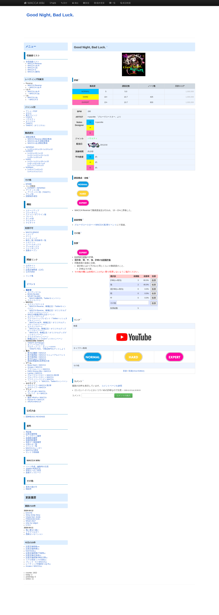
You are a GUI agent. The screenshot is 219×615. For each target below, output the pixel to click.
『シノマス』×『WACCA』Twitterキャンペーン (47, 381)
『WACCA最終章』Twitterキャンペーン (44, 298)
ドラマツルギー (32, 532)
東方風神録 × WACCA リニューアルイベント (46, 355)
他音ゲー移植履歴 (33, 442)
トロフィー (30, 242)
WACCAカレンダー (34, 448)
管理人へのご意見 (33, 471)
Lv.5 (42, 165)
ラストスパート (34, 300)
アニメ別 (29, 194)
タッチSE (30, 219)
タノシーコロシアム (36, 345)
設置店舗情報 (31, 434)
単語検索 (125, 3)
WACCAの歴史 (32, 450)
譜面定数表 (30, 137)
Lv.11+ (41, 155)
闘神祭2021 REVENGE (35, 417)
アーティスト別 (32, 190)
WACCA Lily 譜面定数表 (38, 143)
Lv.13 (45, 149)
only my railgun (32, 523)
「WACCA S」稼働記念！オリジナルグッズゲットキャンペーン (47, 334)
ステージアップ (32, 211)
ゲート (28, 236)
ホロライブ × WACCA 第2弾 (39, 385)
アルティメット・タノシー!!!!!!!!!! (41, 347)
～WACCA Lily (33, 94)
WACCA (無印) (34, 72)
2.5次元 (29, 117)
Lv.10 (36, 157)
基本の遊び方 (31, 487)
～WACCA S (33, 100)
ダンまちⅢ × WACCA (36, 391)
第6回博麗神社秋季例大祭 (38, 361)
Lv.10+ (30, 157)
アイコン (29, 214)
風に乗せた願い (32, 530)
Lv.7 (34, 165)
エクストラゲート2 (36, 316)
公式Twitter (30, 272)
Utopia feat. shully (33, 517)
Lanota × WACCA (35, 373)
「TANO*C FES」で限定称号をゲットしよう (46, 349)
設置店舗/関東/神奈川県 (36, 558)
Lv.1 (40, 171)
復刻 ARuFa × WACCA (37, 398)
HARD (28, 159)
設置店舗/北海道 (33, 555)
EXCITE (29, 513)
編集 (52, 3)
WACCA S (32, 70)
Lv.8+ (38, 163)
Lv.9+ (30, 163)
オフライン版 (40, 214)
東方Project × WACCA (37, 359)
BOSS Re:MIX (33, 294)
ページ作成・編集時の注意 (37, 467)
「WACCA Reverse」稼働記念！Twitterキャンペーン (47, 307)
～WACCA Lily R (34, 87)
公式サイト (30, 266)
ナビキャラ (30, 223)
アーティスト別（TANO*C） (40, 192)
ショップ (29, 234)
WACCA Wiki (34, 3)
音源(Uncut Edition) (136, 371)
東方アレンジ (31, 115)
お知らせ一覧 (31, 444)
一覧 (112, 3)
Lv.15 (30, 149)
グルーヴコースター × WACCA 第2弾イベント (96, 225)
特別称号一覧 (40, 240)
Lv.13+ (40, 149)
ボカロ (28, 113)
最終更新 (99, 3)
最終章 (28, 290)
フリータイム (31, 213)
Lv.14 (34, 149)
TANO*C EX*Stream (36, 343)
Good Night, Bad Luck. (50, 14)
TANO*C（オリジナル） (36, 125)
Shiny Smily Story (33, 515)
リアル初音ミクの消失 (36, 560)
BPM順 (29, 184)
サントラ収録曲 (32, 452)
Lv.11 (46, 155)
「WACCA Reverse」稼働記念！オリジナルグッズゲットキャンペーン (47, 311)
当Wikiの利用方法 (33, 469)
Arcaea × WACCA (35, 367)
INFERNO (30, 147)
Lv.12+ (30, 155)
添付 (64, 3)
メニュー (30, 46)
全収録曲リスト (32, 62)
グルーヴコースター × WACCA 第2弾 (43, 375)
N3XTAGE (31, 551)
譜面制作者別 (31, 196)
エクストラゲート (35, 327)
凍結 (75, 3)
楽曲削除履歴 (31, 440)
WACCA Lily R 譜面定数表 (38, 141)
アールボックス (32, 247)
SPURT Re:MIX (34, 296)
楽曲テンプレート (33, 473)
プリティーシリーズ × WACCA (41, 379)
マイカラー (30, 221)
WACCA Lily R (33, 66)
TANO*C (29, 123)
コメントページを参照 (112, 386)
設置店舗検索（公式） (35, 270)
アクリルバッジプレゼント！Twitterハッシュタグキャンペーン (47, 319)
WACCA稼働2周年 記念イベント (41, 314)
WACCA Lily (32, 68)
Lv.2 (37, 171)
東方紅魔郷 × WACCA (37, 353)
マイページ (30, 268)
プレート (29, 217)
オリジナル (30, 121)
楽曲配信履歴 (31, 438)
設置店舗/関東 (32, 549)
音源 (125, 371)
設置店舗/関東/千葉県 (36, 553)
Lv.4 (29, 171)
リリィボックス (32, 248)
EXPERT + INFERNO (36, 188)
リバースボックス (33, 244)
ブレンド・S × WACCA (37, 393)
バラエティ (30, 119)
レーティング (31, 238)
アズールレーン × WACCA (39, 369)
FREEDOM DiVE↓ (33, 519)
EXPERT (29, 151)
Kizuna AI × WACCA (36, 400)
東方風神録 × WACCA (37, 357)
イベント (31, 284)
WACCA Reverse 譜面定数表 (40, 139)
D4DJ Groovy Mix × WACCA (39, 371)
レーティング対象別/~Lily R (38, 564)
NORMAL (30, 167)
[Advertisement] (109, 27)
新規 (86, 3)
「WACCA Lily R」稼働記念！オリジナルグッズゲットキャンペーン (47, 324)
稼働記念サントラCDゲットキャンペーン (45, 339)
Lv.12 (50, 149)
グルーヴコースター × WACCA (41, 377)
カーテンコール (34, 292)
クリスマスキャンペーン (38, 337)
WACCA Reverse (35, 64)
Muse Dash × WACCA (37, 365)
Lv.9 (40, 157)
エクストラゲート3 (36, 304)
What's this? (31, 521)
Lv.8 (43, 163)
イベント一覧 (31, 446)
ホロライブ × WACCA (37, 387)
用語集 (28, 432)
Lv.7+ (30, 165)
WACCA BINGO (32, 232)
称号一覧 (29, 240)
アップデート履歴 (33, 436)
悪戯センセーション (34, 534)
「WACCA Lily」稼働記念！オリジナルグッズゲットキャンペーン (47, 330)
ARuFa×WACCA (34, 402)
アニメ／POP (31, 111)
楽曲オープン (31, 250)
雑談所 (28, 489)
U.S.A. (28, 525)
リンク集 (29, 276)
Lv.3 (33, 171)
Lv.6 (38, 165)
